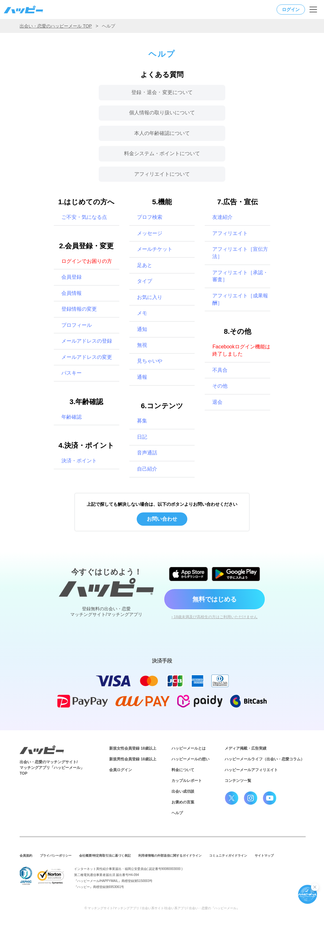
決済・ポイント (79, 460)
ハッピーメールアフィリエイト (251, 770)
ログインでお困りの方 (86, 261)
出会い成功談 (182, 791)
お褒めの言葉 (182, 802)
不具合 (219, 370)
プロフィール (76, 325)
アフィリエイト (230, 233)
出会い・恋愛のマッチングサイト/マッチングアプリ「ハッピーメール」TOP (52, 768)
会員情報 (71, 293)
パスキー (71, 373)
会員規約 (26, 855)
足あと (144, 265)
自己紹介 (147, 469)
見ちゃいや (149, 361)
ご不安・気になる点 (84, 217)
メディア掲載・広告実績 (245, 748)
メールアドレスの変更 (86, 357)
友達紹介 (222, 217)
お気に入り (149, 297)
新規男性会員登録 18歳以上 (132, 759)
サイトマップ (264, 855)
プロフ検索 (149, 217)
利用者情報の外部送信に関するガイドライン (170, 855)
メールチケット (154, 249)
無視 (142, 345)
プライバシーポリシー (56, 855)
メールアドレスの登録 (86, 341)
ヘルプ (177, 813)
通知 (142, 329)
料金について (182, 770)
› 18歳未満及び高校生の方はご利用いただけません (214, 617)
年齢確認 (71, 417)
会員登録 (71, 277)
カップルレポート (186, 780)
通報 (142, 377)
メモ (142, 313)
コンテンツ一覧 (238, 780)
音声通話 (147, 452)
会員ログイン (120, 770)
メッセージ (149, 233)
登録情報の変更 (79, 309)
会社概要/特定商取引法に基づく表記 (105, 855)
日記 (142, 437)
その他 (219, 386)
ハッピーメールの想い (190, 759)
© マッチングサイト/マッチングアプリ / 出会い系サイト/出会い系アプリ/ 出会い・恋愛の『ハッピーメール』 (162, 908)
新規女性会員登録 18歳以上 (132, 748)
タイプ (144, 281)
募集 (142, 420)
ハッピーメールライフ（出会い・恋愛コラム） (264, 759)
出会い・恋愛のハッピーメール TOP (56, 26)
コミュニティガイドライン (228, 855)
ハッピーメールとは (188, 748)
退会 (217, 402)
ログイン (291, 9)
